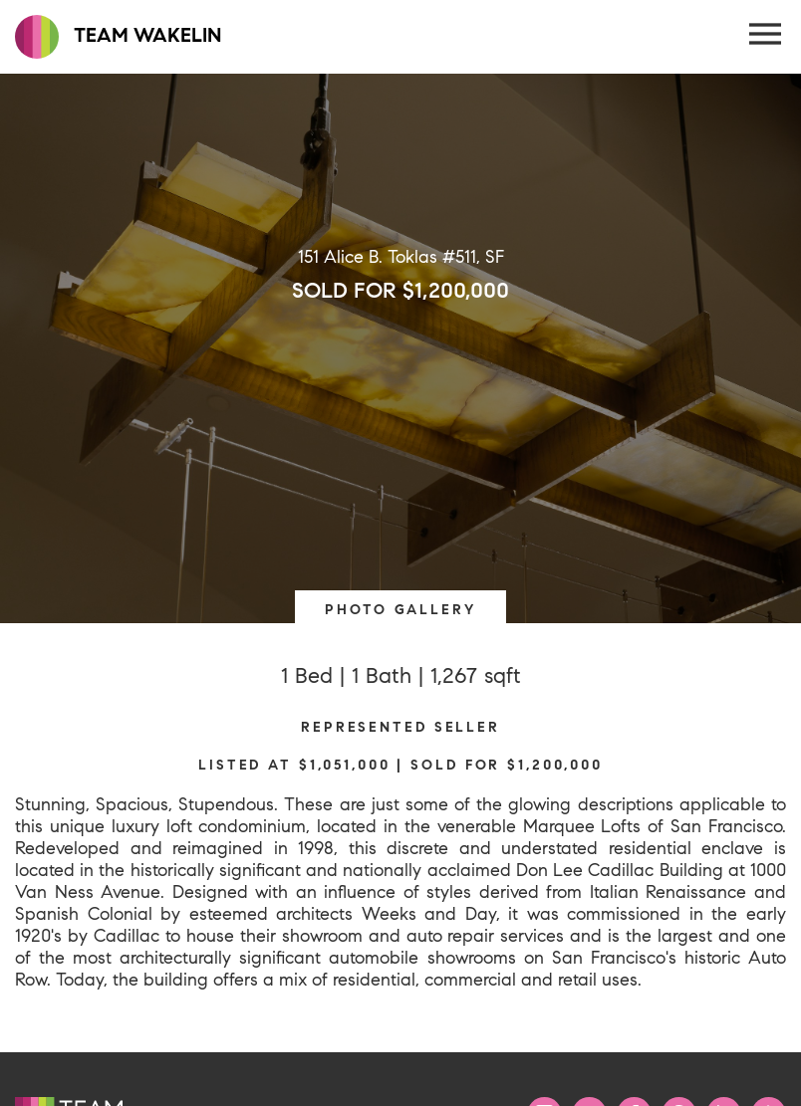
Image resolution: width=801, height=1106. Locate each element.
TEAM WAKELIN (118, 37)
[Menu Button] (766, 35)
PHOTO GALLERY (400, 609)
